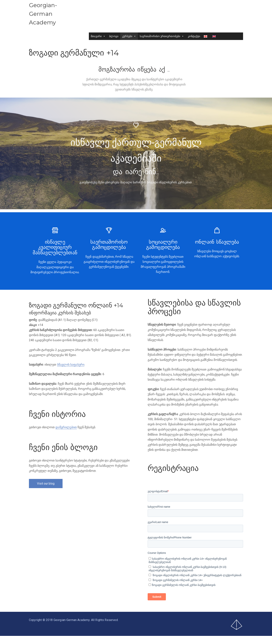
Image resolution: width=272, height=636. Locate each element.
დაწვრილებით (66, 427)
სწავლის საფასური (71, 364)
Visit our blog (45, 483)
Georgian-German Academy (43, 14)
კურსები (129, 36)
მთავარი (98, 36)
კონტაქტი (194, 36)
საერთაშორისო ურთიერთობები (162, 36)
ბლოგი (113, 36)
